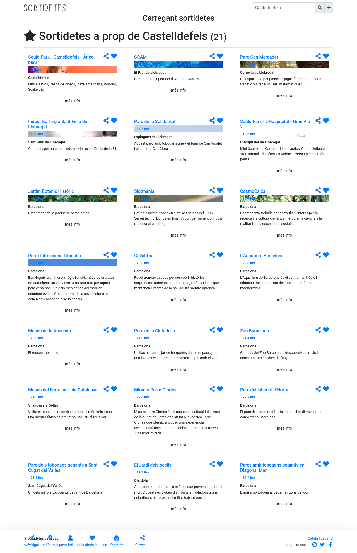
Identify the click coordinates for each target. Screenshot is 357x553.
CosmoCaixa (253, 191)
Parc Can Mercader (259, 57)
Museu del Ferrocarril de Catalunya (63, 390)
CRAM (140, 57)
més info (72, 101)
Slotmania (144, 191)
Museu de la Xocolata (49, 330)
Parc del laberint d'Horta (264, 390)
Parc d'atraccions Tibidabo (54, 255)
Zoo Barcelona (254, 330)
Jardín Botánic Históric (51, 191)
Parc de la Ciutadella (154, 330)
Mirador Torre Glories (155, 390)
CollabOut (144, 255)
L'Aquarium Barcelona (262, 255)
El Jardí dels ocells (153, 465)
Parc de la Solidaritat (154, 121)
